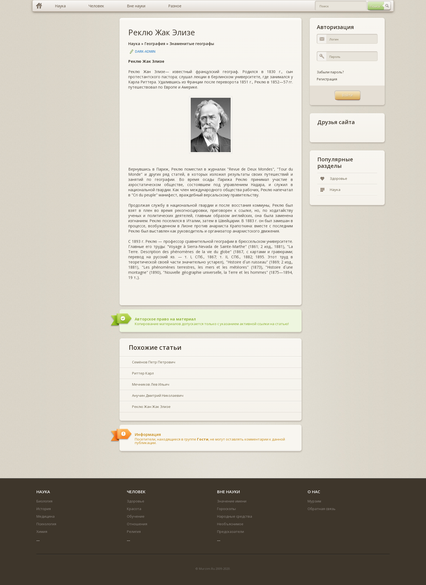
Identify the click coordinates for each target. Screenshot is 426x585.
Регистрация (327, 79)
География (155, 43)
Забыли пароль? (330, 72)
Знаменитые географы (192, 43)
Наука (134, 43)
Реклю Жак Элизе (161, 32)
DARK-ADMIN (145, 51)
